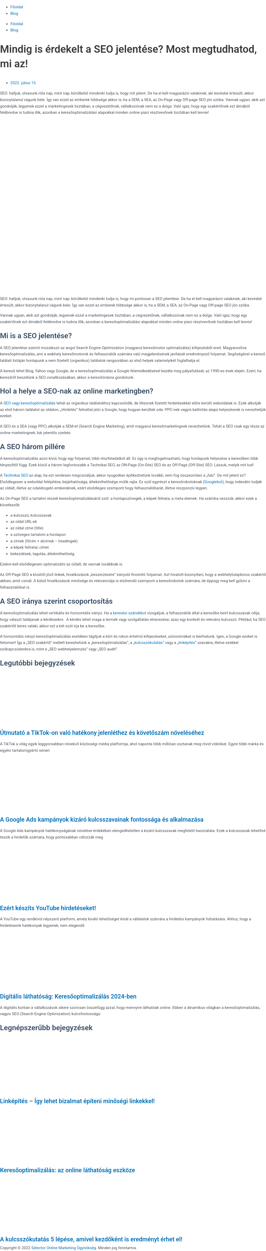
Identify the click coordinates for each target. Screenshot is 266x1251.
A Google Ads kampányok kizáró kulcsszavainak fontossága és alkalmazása (101, 819)
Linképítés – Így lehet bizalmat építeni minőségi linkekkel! (77, 1101)
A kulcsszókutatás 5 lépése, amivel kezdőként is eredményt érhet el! (91, 1239)
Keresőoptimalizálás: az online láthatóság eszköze (67, 1170)
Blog (14, 13)
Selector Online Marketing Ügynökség (63, 1248)
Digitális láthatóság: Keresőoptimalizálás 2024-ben (68, 996)
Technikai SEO (16, 475)
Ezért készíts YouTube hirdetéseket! (48, 908)
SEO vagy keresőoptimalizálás (29, 403)
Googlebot (213, 482)
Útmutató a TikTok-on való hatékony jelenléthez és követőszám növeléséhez (102, 732)
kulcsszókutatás (149, 642)
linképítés (186, 642)
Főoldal (16, 7)
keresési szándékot (129, 613)
